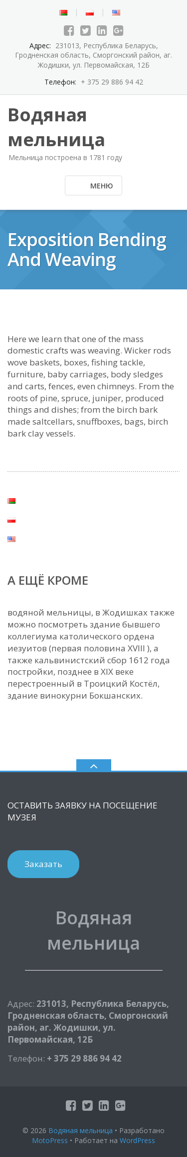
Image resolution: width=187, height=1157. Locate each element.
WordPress (137, 1140)
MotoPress (50, 1140)
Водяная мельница (80, 1130)
